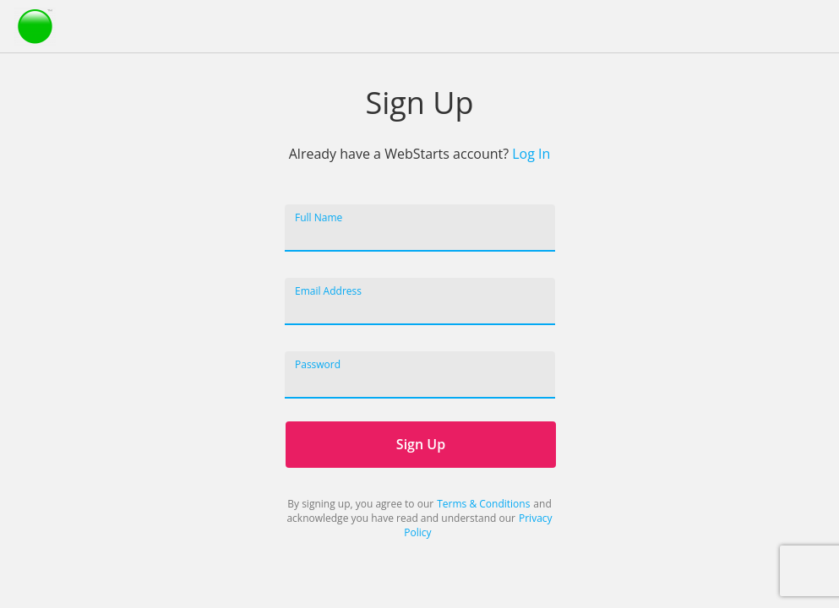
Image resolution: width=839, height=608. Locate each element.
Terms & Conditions (483, 504)
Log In (531, 153)
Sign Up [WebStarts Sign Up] (419, 444)
